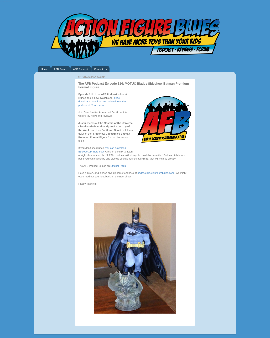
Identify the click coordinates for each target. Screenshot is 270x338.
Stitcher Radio (118, 166)
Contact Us (100, 69)
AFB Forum (60, 69)
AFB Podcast (80, 69)
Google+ (5, 1)
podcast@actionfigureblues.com (155, 173)
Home (44, 69)
